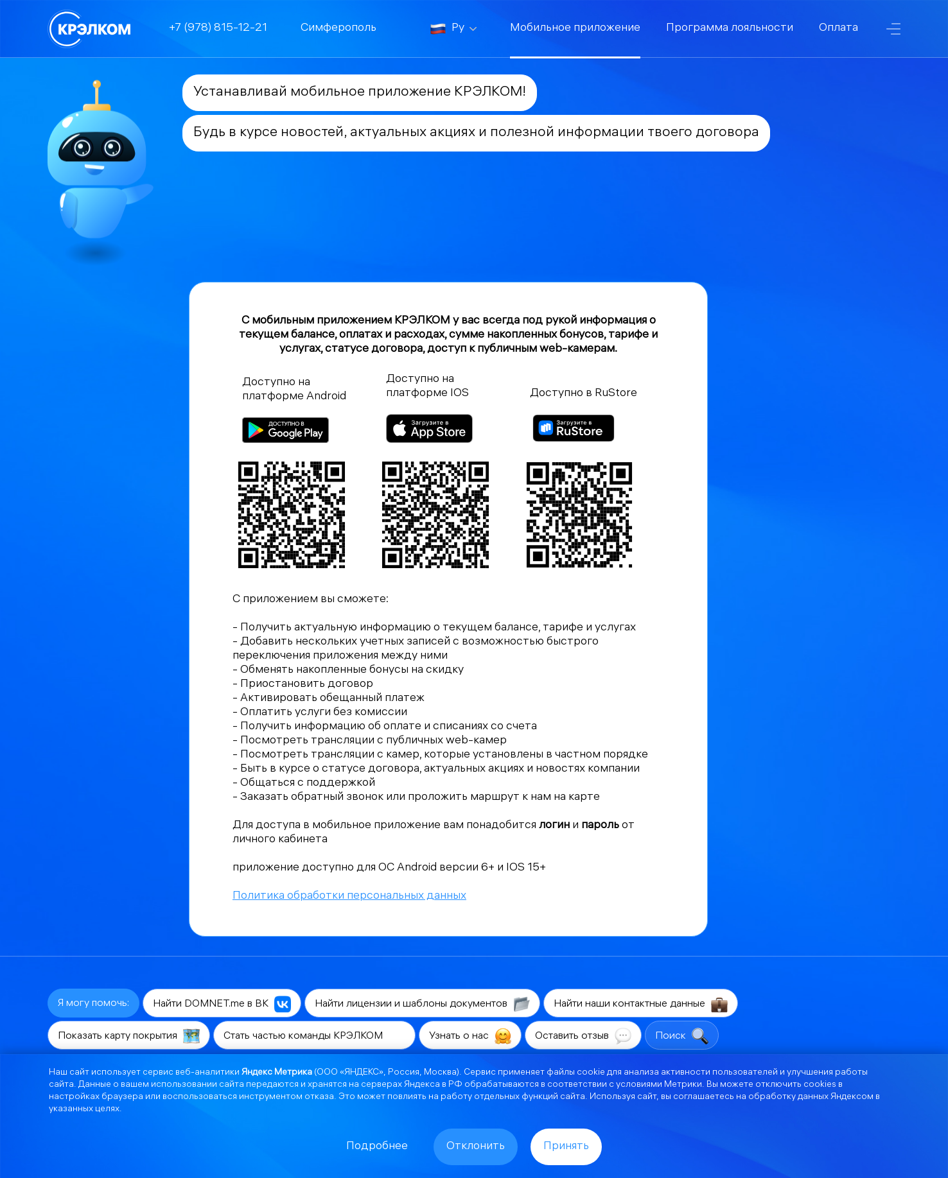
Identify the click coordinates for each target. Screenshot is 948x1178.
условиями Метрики (659, 1085)
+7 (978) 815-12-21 (218, 28)
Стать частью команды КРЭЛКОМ (314, 1036)
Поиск (681, 1036)
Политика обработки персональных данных (349, 896)
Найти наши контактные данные (641, 1004)
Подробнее (377, 1147)
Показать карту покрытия (129, 1036)
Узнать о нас (470, 1036)
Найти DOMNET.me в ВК (222, 1004)
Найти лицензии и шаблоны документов (422, 1004)
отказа (319, 1097)
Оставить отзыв (583, 1036)
